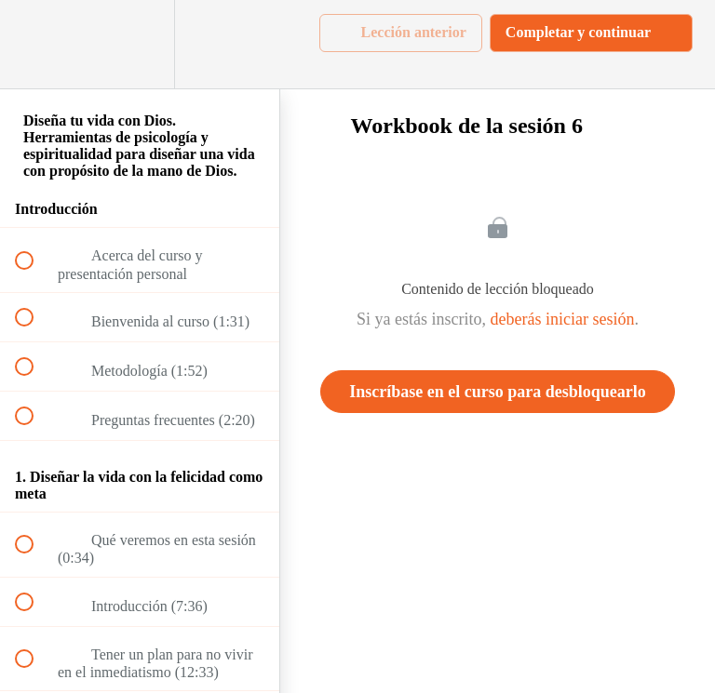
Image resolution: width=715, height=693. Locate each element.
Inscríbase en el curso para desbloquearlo (497, 391)
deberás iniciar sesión (563, 319)
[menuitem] (139, 44)
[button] (34, 44)
